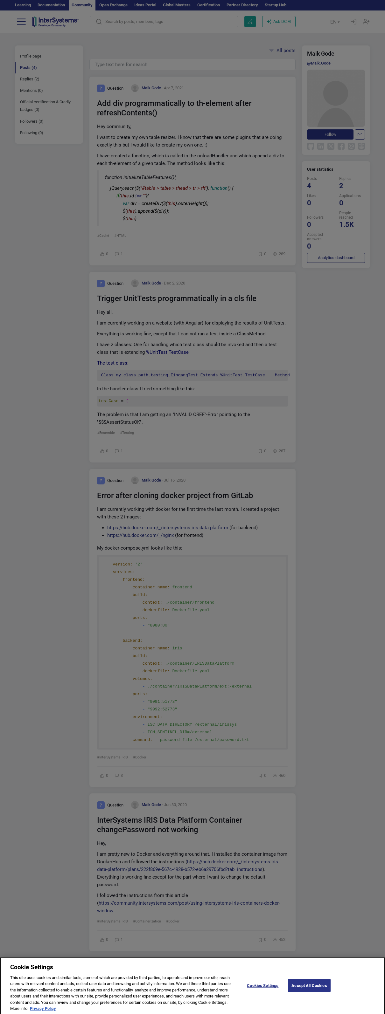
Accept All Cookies (309, 989)
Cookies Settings (262, 989)
